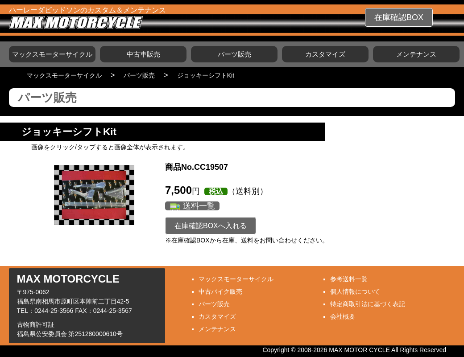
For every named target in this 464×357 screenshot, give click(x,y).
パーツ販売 (234, 54)
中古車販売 (143, 54)
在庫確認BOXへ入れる (210, 226)
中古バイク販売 (220, 291)
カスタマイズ (325, 54)
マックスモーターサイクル (52, 54)
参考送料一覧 (349, 279)
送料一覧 (199, 205)
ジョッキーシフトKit (205, 75)
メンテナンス (416, 54)
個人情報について (355, 291)
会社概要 (342, 316)
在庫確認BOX (398, 17)
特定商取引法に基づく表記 (367, 304)
